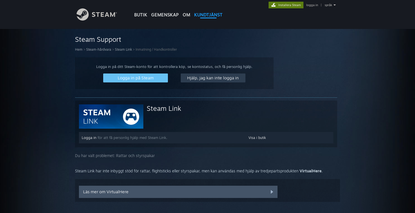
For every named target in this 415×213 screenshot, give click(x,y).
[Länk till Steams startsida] (101, 19)
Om (186, 15)
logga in (312, 5)
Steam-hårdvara (98, 49)
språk (328, 5)
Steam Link (123, 49)
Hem (79, 49)
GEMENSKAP (165, 15)
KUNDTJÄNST (208, 15)
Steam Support (98, 39)
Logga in (89, 137)
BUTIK (140, 15)
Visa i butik (257, 138)
